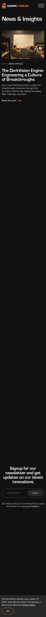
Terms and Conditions (30, 506)
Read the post (9, 100)
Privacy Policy (28, 605)
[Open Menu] (41, 5)
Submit (35, 493)
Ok (8, 611)
